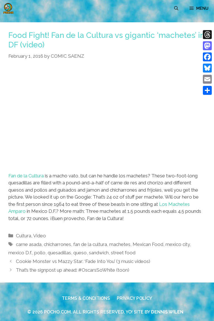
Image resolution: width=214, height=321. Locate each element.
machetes (119, 244)
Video (39, 235)
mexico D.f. (20, 252)
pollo (39, 252)
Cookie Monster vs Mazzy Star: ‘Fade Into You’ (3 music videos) (83, 261)
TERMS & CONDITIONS (86, 298)
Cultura (23, 235)
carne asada (29, 244)
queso (80, 252)
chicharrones (57, 244)
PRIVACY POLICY (134, 298)
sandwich (99, 252)
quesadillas (59, 252)
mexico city (178, 244)
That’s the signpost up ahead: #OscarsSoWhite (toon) (72, 270)
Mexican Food (148, 244)
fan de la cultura (90, 244)
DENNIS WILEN (167, 312)
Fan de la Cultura (26, 175)
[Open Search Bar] (176, 8)
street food (123, 252)
